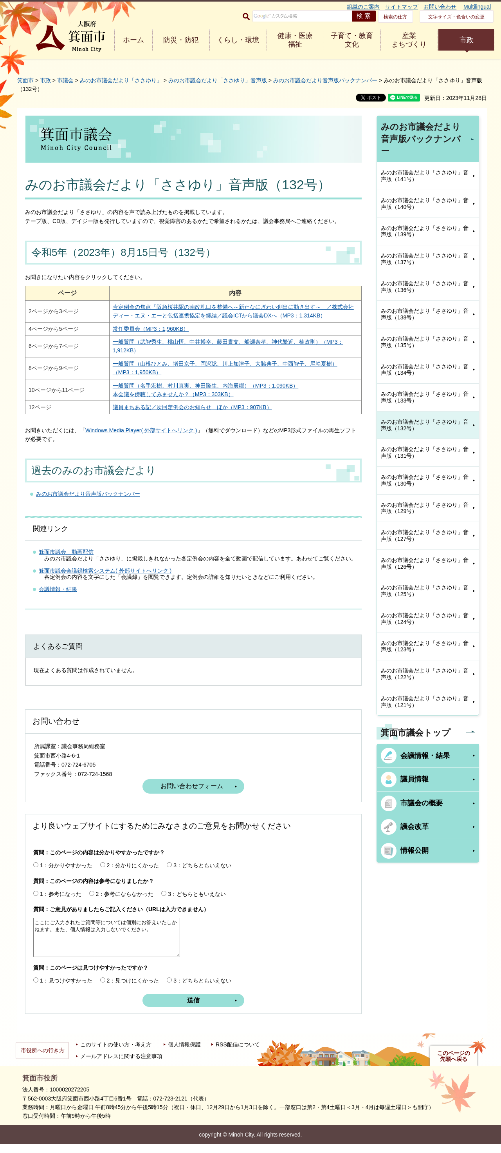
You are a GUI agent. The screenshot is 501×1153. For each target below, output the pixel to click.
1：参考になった (60, 902)
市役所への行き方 (43, 1059)
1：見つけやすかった (66, 989)
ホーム (133, 40)
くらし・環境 (238, 40)
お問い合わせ (440, 7)
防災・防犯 (180, 40)
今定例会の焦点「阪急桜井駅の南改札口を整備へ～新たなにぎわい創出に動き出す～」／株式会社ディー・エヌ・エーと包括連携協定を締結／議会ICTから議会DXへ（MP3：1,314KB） (213, 316)
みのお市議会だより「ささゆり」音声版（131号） (425, 452)
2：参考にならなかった (125, 902)
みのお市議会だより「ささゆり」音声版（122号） (425, 673)
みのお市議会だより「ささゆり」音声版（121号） (425, 701)
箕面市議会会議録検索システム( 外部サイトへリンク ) (105, 579)
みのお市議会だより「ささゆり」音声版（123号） (425, 646)
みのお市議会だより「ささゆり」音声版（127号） (425, 535)
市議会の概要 (421, 803)
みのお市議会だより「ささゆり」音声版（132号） (425, 425)
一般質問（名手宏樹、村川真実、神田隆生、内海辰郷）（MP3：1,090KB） (197, 394)
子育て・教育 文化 (352, 40)
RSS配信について (238, 1053)
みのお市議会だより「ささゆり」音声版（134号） (425, 369)
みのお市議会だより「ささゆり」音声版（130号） (425, 480)
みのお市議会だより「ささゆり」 (121, 80)
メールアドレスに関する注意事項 (121, 1065)
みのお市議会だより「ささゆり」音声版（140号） (425, 203)
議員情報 (414, 779)
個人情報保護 (184, 1053)
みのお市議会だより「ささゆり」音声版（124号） (425, 618)
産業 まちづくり (409, 40)
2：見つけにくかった (133, 989)
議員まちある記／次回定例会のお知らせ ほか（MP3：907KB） (183, 416)
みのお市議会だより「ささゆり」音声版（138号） (425, 314)
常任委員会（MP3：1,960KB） (142, 337)
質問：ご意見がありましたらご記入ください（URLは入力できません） (121, 918)
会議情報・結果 (58, 598)
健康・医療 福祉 (295, 40)
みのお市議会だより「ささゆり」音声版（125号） (425, 590)
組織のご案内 (363, 7)
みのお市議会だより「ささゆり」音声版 (217, 80)
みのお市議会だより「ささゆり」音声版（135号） (425, 341)
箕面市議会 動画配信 (66, 560)
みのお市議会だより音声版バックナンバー (325, 80)
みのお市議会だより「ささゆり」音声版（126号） (425, 563)
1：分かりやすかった (66, 874)
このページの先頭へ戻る (453, 1065)
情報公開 (414, 850)
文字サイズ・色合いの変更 (456, 17)
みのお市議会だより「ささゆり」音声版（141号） (425, 175)
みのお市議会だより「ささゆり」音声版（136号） (425, 286)
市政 (467, 40)
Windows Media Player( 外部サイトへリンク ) (141, 439)
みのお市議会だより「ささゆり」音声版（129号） (425, 508)
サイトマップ (401, 7)
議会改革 (414, 826)
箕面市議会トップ (415, 733)
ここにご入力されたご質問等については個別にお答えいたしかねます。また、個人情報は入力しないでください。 (106, 946)
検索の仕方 (395, 17)
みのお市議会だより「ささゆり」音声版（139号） (425, 231)
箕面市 (25, 80)
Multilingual (477, 7)
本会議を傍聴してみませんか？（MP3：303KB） (164, 403)
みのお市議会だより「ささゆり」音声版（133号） (425, 397)
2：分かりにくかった (133, 874)
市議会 (65, 80)
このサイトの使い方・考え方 (115, 1053)
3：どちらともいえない (202, 874)
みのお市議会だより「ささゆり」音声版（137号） (425, 258)
